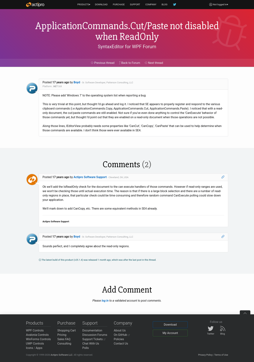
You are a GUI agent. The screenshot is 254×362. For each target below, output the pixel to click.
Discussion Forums (94, 335)
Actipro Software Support (90, 177)
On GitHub (122, 335)
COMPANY (150, 4)
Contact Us (121, 343)
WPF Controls (35, 330)
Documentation (92, 330)
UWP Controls (35, 343)
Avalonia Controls (37, 335)
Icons (29, 348)
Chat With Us (90, 343)
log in (105, 300)
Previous (102, 63)
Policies (119, 339)
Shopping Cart (66, 330)
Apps (39, 348)
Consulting (64, 343)
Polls (85, 348)
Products (34, 323)
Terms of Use (221, 354)
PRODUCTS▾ (83, 4)
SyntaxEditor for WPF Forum (127, 46)
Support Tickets (93, 339)
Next (154, 63)
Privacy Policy (205, 354)
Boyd (77, 82)
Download (170, 324)
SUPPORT (135, 4)
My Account (170, 333)
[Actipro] (35, 4)
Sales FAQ (63, 339)
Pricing (61, 335)
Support (90, 323)
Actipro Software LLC (61, 354)
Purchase (66, 323)
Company (123, 323)
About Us (120, 330)
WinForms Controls (38, 339)
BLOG (165, 4)
